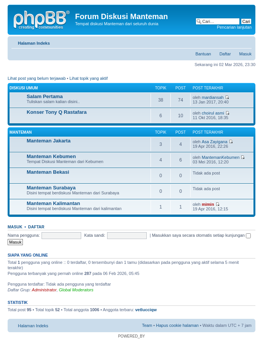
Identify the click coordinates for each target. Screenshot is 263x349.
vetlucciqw (146, 309)
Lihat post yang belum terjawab (37, 78)
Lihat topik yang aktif (88, 78)
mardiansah (212, 97)
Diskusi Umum (24, 88)
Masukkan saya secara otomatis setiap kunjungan (201, 235)
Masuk (245, 54)
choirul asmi (213, 113)
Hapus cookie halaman (177, 325)
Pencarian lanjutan (234, 27)
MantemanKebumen (220, 157)
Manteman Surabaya (51, 188)
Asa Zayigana (214, 141)
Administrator (44, 290)
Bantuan (203, 54)
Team (147, 325)
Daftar (225, 54)
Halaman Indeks (34, 43)
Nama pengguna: (24, 235)
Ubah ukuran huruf (246, 41)
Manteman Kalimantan (53, 203)
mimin (208, 204)
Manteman (21, 132)
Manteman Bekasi (48, 172)
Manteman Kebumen (51, 156)
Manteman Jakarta (49, 141)
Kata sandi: (94, 235)
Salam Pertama (45, 96)
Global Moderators (76, 290)
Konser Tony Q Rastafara (57, 112)
